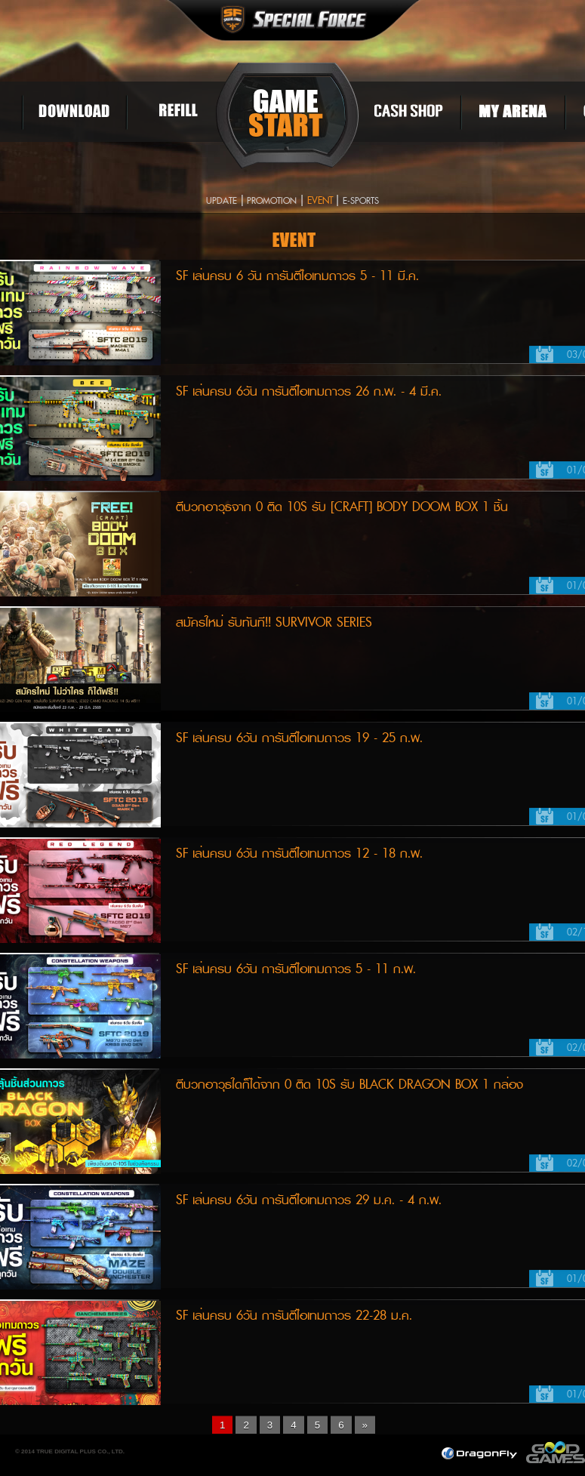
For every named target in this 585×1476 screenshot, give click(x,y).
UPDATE (221, 201)
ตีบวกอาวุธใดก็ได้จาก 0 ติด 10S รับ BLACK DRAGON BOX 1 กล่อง (349, 1084)
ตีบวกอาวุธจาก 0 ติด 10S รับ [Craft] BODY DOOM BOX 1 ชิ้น (342, 507)
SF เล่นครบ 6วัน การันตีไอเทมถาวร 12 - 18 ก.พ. (299, 853)
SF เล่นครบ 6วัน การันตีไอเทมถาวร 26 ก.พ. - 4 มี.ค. (309, 391)
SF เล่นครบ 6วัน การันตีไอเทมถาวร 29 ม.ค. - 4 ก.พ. (309, 1200)
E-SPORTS (361, 201)
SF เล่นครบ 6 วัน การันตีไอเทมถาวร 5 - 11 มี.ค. (297, 276)
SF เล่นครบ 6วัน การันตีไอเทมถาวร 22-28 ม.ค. (294, 1315)
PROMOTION (272, 201)
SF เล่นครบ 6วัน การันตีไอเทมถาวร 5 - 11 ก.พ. (296, 969)
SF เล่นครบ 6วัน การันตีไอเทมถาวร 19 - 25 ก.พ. (299, 738)
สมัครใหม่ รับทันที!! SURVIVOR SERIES (274, 622)
